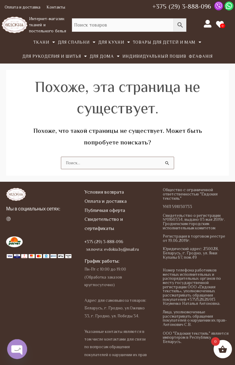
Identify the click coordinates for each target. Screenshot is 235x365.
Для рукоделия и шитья (54, 56)
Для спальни (77, 42)
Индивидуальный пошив (154, 56)
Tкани (44, 42)
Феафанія (201, 56)
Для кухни (114, 42)
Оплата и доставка (22, 7)
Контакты (56, 7)
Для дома (105, 56)
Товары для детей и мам (167, 42)
